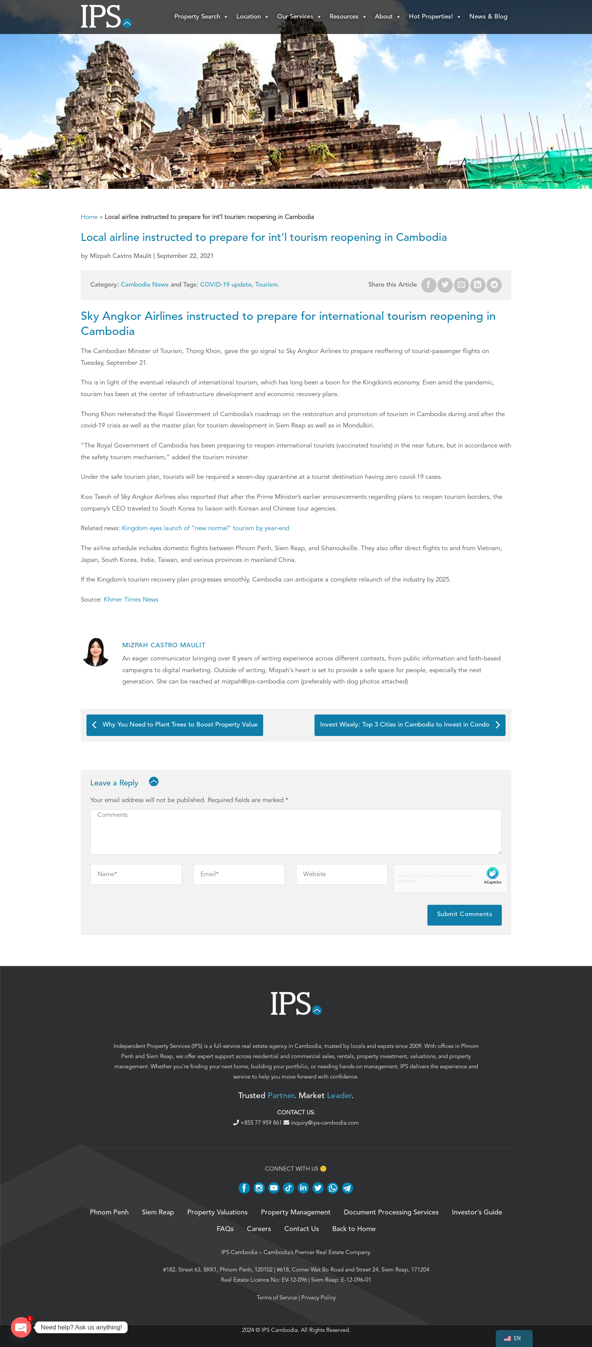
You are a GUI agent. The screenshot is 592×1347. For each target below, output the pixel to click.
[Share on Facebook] (428, 285)
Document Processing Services (391, 1212)
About (388, 17)
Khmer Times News (131, 599)
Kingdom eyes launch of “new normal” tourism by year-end (205, 528)
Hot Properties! (435, 17)
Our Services (299, 17)
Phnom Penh (109, 1212)
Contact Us (301, 1229)
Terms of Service (277, 1297)
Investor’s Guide (477, 1212)
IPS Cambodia (239, 1252)
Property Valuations (217, 1212)
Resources (348, 17)
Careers (259, 1229)
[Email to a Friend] (461, 285)
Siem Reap (159, 1056)
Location (253, 17)
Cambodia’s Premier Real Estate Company (317, 1252)
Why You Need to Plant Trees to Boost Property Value (174, 725)
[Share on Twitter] (445, 285)
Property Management (296, 1212)
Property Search (201, 17)
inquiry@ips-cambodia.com (321, 1122)
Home (89, 217)
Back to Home (354, 1229)
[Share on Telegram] (494, 285)
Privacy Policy (318, 1297)
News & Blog (488, 17)
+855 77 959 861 (258, 1122)
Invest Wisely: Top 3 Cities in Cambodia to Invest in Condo (410, 725)
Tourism (266, 285)
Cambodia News (145, 285)
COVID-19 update (225, 285)
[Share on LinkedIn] (478, 285)
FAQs (225, 1229)
